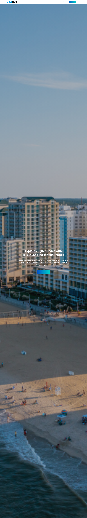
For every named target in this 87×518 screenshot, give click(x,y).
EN (65, 1)
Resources (49, 2)
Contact (57, 2)
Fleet (42, 2)
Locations (28, 2)
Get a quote (72, 2)
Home (21, 2)
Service (36, 2)
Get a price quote (43, 272)
